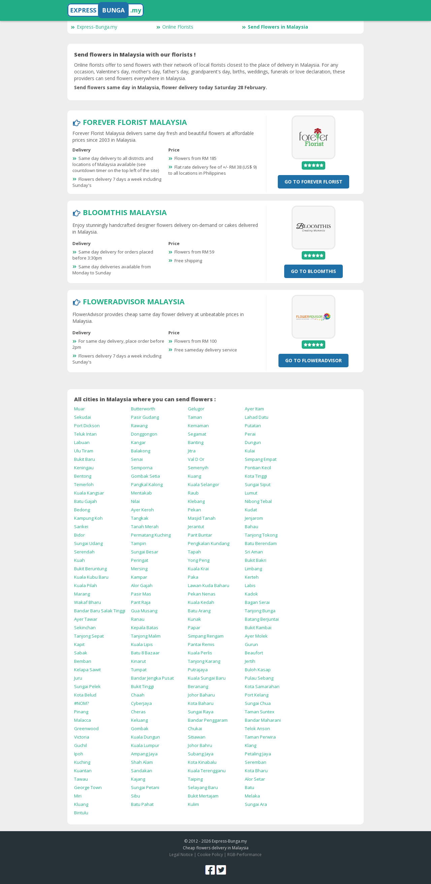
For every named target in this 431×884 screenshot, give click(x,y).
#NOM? (81, 703)
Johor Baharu (201, 695)
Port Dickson (87, 425)
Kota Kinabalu (202, 762)
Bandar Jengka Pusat (152, 678)
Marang (82, 594)
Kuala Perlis (200, 653)
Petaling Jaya (258, 754)
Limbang (253, 569)
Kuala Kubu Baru (91, 577)
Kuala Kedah (201, 602)
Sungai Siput (257, 484)
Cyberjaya (141, 703)
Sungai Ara (256, 804)
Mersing (139, 569)
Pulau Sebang (259, 678)
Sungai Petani (145, 787)
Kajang (138, 779)
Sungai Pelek (87, 686)
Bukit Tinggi (142, 686)
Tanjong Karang (204, 661)
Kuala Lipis (142, 644)
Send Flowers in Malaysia (275, 27)
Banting (195, 442)
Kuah (79, 560)
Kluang (81, 804)
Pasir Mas (141, 594)
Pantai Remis (201, 644)
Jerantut (196, 526)
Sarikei (81, 526)
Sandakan (141, 771)
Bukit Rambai (258, 627)
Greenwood (86, 728)
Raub (193, 493)
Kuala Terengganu (207, 771)
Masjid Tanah (202, 518)
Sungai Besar (144, 552)
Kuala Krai (198, 569)
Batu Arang (199, 611)
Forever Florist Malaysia (135, 122)
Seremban (255, 762)
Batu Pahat (142, 804)
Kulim (193, 804)
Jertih (250, 661)
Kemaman (198, 425)
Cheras (138, 712)
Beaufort (254, 653)
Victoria (81, 737)
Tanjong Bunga (260, 611)
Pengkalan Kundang (208, 543)
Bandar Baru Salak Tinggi (99, 611)
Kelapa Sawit (87, 670)
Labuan (82, 442)
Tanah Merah (145, 526)
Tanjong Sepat (89, 636)
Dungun (253, 442)
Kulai (250, 451)
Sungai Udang (88, 543)
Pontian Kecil (258, 468)
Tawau (81, 779)
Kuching (82, 762)
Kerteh (252, 577)
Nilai (135, 501)
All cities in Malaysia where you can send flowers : (145, 399)
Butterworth (143, 409)
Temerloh (84, 484)
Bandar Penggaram (208, 720)
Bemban (82, 661)
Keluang (139, 720)
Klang (250, 745)
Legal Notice (181, 854)
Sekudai (82, 417)
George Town (88, 787)
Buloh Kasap (258, 670)
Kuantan (83, 771)
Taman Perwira (260, 737)
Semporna (142, 468)
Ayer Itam (254, 409)
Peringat (139, 560)
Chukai (195, 728)
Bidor (79, 535)
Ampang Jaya (144, 754)
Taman (195, 417)
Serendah (84, 552)
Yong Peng (198, 560)
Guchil (80, 745)
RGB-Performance (244, 854)
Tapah (194, 552)
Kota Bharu (256, 771)
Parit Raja (141, 602)
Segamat (197, 434)
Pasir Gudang (145, 417)
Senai (137, 459)
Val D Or (196, 459)
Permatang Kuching (151, 535)
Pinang (81, 712)
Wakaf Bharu (87, 602)
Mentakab (141, 493)
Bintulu (81, 813)
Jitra (192, 451)
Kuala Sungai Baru (207, 678)
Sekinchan (85, 627)
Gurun (251, 644)
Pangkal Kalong (147, 484)
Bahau (251, 526)
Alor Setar (255, 779)
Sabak (80, 653)
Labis (250, 585)
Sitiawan (196, 737)
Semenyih (198, 468)
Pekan (194, 510)
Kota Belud (85, 695)
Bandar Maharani (263, 720)
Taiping (195, 779)
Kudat (251, 510)
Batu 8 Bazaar (145, 653)
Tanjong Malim (146, 636)
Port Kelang (256, 695)
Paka (193, 577)
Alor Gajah (142, 585)
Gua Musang (144, 611)
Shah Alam (142, 762)
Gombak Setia (145, 476)
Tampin (138, 543)
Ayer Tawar (85, 619)
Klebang (196, 501)
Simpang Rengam (206, 636)
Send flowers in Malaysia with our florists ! (135, 54)
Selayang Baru (203, 787)
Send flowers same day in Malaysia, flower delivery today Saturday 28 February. (170, 87)
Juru (78, 678)
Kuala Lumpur (145, 745)
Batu (249, 787)
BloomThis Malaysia (125, 212)
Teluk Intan (85, 434)
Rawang (139, 425)
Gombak (139, 728)
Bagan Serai (257, 602)
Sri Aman (254, 552)
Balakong (140, 451)
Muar (79, 409)
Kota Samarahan (262, 686)
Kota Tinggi (256, 476)
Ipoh (78, 754)
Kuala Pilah (85, 585)
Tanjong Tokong (261, 535)
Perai (250, 434)
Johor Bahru (200, 745)
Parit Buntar (200, 535)
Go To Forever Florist (313, 181)
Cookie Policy (210, 854)
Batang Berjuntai (262, 619)
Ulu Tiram (83, 451)
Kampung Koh (88, 518)
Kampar (139, 577)
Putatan (253, 425)
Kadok (251, 594)
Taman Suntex (259, 712)
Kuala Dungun (145, 737)
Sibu (135, 796)
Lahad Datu (256, 417)
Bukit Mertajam (203, 796)
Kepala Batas (144, 627)
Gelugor (196, 409)
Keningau (84, 468)
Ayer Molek (256, 636)
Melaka (252, 796)
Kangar (138, 442)
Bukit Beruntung (90, 569)
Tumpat (138, 670)
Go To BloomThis (313, 271)
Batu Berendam (261, 543)
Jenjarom (254, 518)
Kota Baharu (200, 703)
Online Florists (174, 27)
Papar (194, 627)
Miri (77, 796)
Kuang (194, 476)
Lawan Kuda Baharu (208, 585)
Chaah (137, 695)
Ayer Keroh (142, 510)
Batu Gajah (85, 501)
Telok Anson (257, 728)
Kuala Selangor (203, 484)
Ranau (137, 619)
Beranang (198, 686)
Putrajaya (198, 670)
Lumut (251, 493)
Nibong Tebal (258, 501)
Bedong (82, 510)
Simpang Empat (260, 459)
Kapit (79, 644)
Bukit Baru (84, 459)
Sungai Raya (200, 712)
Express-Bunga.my (94, 27)
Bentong (82, 476)
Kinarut (138, 661)
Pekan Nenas (202, 594)
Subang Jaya (200, 754)
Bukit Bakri (255, 560)
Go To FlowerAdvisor (313, 360)
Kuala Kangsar (89, 493)
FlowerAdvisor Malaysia (134, 301)
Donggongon (144, 434)
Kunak (194, 619)
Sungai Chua (258, 703)
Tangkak (139, 518)
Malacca (82, 720)
